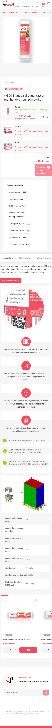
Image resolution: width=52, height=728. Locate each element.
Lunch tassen (35, 13)
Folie (25, 13)
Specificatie (24, 258)
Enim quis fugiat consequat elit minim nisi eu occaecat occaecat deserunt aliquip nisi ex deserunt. (27, 713)
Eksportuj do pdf (14, 88)
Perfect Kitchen (14, 13)
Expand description (10, 280)
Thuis (3, 13)
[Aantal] (44, 117)
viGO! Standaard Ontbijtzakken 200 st (16, 639)
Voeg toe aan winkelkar (43, 170)
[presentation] (20, 702)
